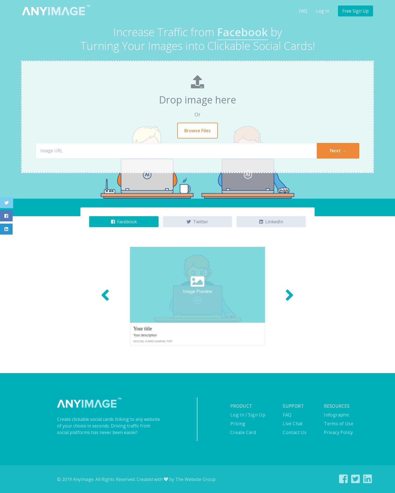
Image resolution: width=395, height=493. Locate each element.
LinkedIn (271, 222)
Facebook (124, 222)
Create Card (243, 432)
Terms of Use (338, 424)
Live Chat (293, 424)
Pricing (238, 424)
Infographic (336, 415)
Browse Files (197, 131)
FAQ (303, 11)
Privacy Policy (338, 432)
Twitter (197, 222)
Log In (322, 11)
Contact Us (294, 432)
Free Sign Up (355, 11)
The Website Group (195, 479)
